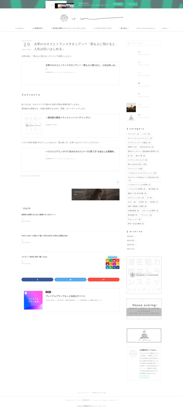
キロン (132, 202)
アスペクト (133, 134)
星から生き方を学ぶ (137, 164)
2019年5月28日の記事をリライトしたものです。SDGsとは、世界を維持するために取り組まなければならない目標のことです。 (61, 261)
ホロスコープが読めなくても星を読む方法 (143, 178)
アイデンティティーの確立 (139, 143)
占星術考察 (133, 211)
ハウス (146, 134)
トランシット (135, 169)
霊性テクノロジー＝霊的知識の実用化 (143, 151)
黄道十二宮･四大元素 (137, 193)
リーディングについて (137, 160)
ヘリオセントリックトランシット (142, 173)
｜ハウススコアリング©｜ (116, 28)
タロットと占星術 (150, 211)
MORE (151, 28)
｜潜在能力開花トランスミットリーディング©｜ (82, 28)
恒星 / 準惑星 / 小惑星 (137, 206)
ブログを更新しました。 (29, 219)
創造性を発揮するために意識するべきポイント (38, 215)
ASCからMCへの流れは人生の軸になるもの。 (35, 240)
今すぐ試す (117, 4)
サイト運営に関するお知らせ (148, 115)
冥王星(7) (37, 176)
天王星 (143, 202)
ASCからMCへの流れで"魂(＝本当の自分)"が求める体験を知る (44, 236)
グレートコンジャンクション (140, 138)
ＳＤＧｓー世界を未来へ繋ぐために (34, 257)
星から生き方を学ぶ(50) (27, 176)
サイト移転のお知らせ (146, 52)
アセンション (134, 219)
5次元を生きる (146, 147)
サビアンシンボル (136, 198)
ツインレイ (146, 215)
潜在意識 (132, 215)
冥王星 (154, 202)
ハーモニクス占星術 (136, 189)
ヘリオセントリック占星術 (139, 185)
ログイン (132, 4)
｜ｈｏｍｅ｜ (33, 28)
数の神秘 (153, 189)
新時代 (132, 147)
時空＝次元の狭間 (136, 224)
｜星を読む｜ (137, 28)
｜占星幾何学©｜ (51, 28)
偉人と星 (140, 156)
